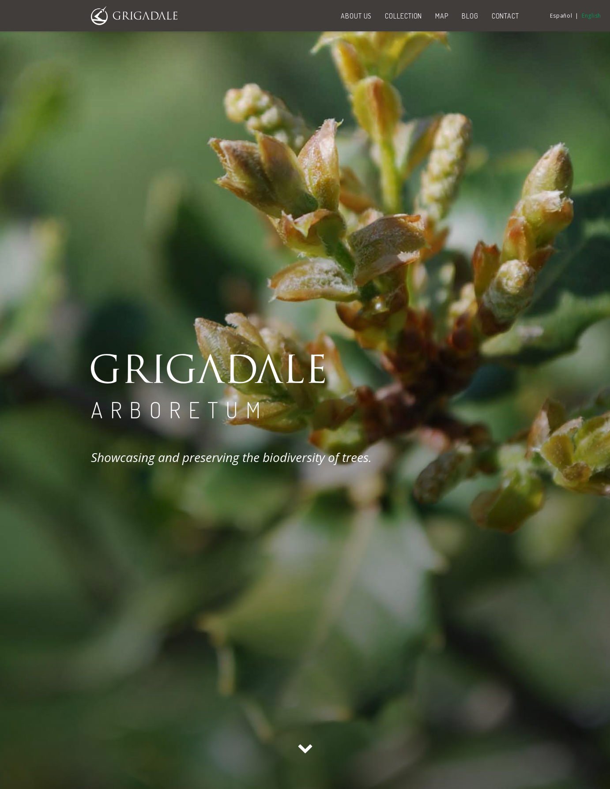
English (591, 15)
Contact (505, 15)
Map (441, 15)
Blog (470, 15)
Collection (403, 15)
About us (356, 15)
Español (561, 15)
